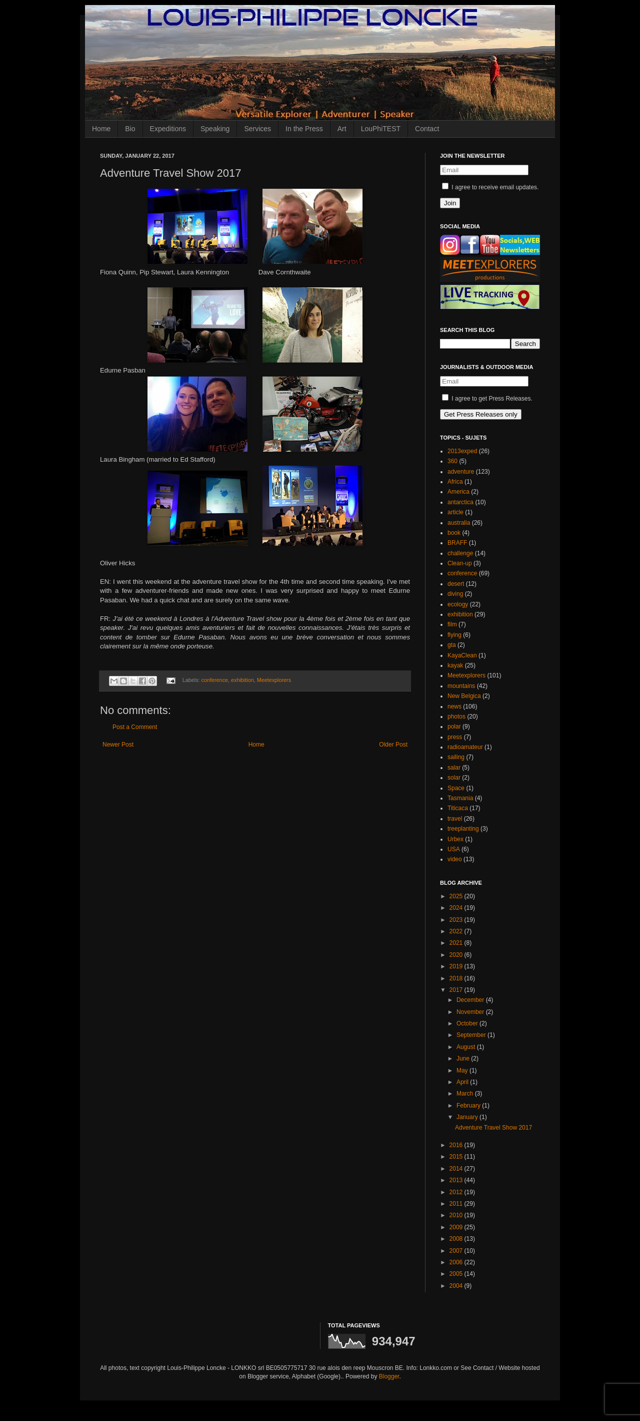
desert (456, 583)
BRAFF (457, 542)
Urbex (456, 839)
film (452, 624)
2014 (457, 1168)
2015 (457, 1156)
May (463, 1070)
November (471, 1011)
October (468, 1023)
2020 (457, 954)
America (459, 491)
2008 (457, 1238)
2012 (457, 1192)
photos (457, 716)
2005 (457, 1273)
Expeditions (168, 129)
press (455, 737)
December (471, 999)
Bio (130, 129)
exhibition (242, 680)
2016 (457, 1145)
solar (454, 777)
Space (456, 788)
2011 (457, 1203)
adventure (461, 471)
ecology (458, 604)
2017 (457, 989)
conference (215, 680)
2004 (457, 1285)
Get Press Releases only (481, 414)
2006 (457, 1262)
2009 (457, 1227)
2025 (457, 896)
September (472, 1034)
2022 (457, 931)
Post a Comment (134, 727)
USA (454, 849)
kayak (455, 665)
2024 (457, 907)
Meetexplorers (274, 680)
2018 (457, 978)
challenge (460, 553)
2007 (457, 1250)
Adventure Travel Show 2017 (493, 1127)
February (469, 1105)
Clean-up (460, 563)
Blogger (389, 1376)
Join (450, 203)
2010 (457, 1215)
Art (342, 129)
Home (101, 129)
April (463, 1082)
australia (459, 522)
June (463, 1058)
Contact (427, 129)
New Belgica (464, 695)
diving (455, 593)
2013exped (462, 451)
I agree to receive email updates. (490, 187)
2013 (457, 1180)
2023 (457, 919)
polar (454, 726)
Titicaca (458, 808)
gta (452, 644)
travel (455, 818)
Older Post (393, 744)
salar (454, 767)
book (454, 532)
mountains (461, 685)
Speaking (215, 129)
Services (257, 129)
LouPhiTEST (380, 129)
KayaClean (462, 655)
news (455, 706)
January (468, 1117)
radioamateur (465, 747)
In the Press (304, 129)
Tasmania (460, 798)
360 (453, 461)
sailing (456, 757)
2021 (457, 942)
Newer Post (118, 744)
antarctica (461, 502)
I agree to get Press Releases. (487, 398)
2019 (457, 966)
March (465, 1093)
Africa (455, 481)
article (456, 512)
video (455, 859)
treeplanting (463, 828)
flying (455, 634)
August (466, 1046)
